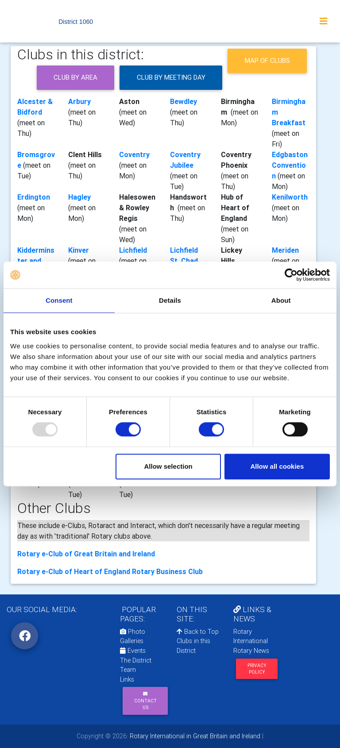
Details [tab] (170, 300)
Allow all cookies (277, 466)
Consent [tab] (59, 300)
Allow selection (168, 466)
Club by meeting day (171, 77)
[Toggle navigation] (323, 21)
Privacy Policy (257, 669)
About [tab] (281, 300)
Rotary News (251, 651)
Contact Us (145, 700)
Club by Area (75, 77)
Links (127, 679)
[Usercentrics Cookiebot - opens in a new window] (291, 274)
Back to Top (198, 632)
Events (133, 651)
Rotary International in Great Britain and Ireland (194, 736)
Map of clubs (267, 60)
